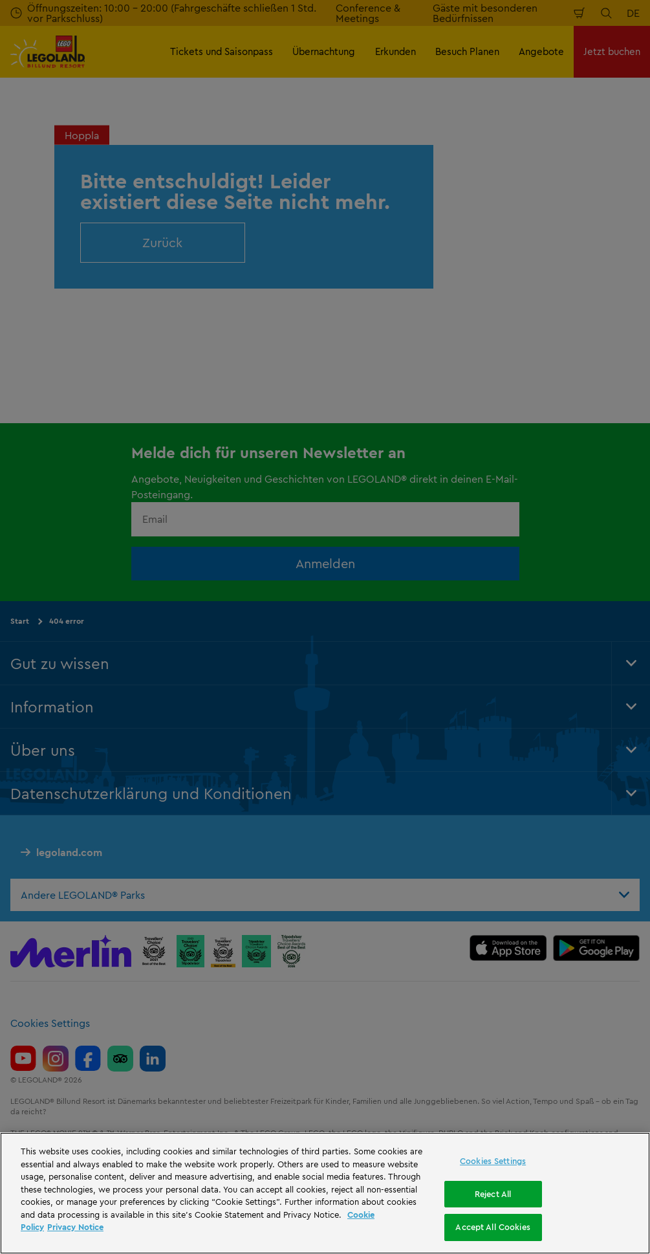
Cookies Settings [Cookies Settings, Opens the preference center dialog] (493, 1161)
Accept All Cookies (492, 1227)
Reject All (493, 1194)
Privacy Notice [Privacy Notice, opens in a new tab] (75, 1227)
